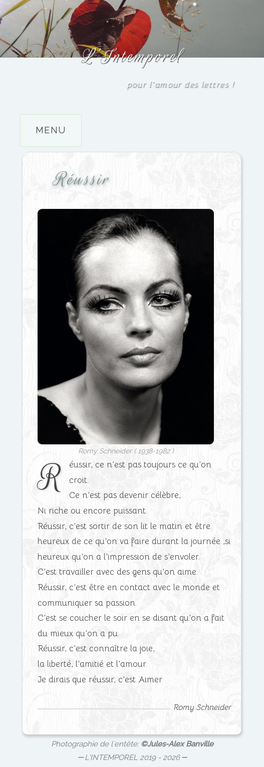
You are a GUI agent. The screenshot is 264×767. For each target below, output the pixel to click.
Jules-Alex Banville (180, 743)
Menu (51, 130)
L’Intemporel (132, 56)
